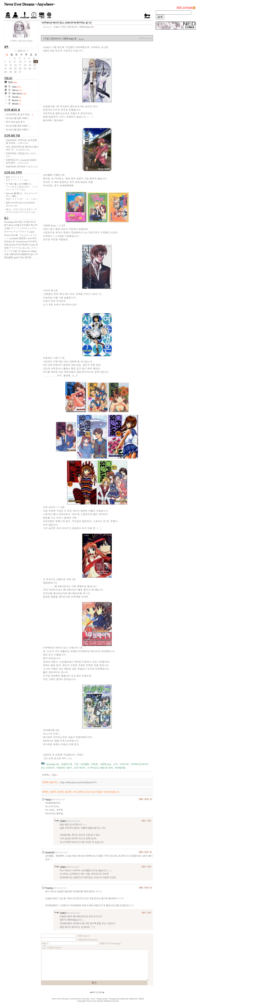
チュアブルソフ (20, 231)
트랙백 (46, 774)
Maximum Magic (29, 251)
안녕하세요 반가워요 (21, 166)
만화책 (94, 764)
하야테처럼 (120, 767)
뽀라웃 (28, 257)
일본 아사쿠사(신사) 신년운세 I (20, 204)
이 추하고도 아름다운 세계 (100, 767)
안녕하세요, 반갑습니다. (21, 154)
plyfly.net (124, 999)
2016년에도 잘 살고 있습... (19, 114)
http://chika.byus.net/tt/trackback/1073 (78, 782)
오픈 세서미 (79, 767)
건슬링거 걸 (66, 764)
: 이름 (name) (82, 935)
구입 (76, 764)
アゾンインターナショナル (23, 228)
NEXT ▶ (101, 992)
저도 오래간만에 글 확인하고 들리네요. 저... (22, 148)
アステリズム (15, 247)
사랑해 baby (105, 764)
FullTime (11, 225)
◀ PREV (92, 992)
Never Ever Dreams (95, 1001)
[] (97, 992)
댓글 (54, 774)
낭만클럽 (84, 764)
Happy (48, 799)
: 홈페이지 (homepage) (109, 943)
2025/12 (21, 50)
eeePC (16, 257)
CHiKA (63, 821)
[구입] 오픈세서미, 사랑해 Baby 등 (76, 26)
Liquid (31, 231)
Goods (12, 244)
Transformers (21, 241)
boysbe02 (49, 852)
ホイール (8, 231)
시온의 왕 (124, 764)
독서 (22, 257)
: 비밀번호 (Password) (86, 939)
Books (81, 39)
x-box (28, 238)
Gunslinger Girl (52, 764)
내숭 (6, 254)
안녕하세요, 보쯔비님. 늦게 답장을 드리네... (21, 141)
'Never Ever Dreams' (60, 999)
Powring (49, 888)
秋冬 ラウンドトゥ (17, 178)
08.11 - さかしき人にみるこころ (21, 211)
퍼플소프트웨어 (22, 225)
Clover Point (9, 235)
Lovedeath (13, 238)
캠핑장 (22, 238)
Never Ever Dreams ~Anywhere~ (29, 4)
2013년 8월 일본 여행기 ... (18, 118)
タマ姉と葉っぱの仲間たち (22, 186)
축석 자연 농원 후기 (15, 121)
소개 (115, 764)
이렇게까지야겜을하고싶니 (22, 254)
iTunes (32, 244)
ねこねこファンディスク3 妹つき (20, 249)
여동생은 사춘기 (64, 767)
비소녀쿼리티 (22, 244)
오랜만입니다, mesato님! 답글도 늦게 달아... (21, 161)
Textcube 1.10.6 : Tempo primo (95, 999)
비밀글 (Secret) (54, 947)
